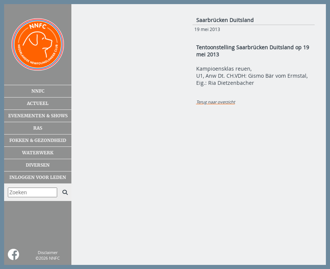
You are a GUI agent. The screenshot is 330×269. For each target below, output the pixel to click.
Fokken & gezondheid (37, 140)
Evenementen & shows (38, 116)
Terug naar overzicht (215, 102)
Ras (37, 128)
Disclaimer (48, 252)
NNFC (37, 91)
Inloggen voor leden (37, 177)
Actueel (38, 103)
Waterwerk (37, 153)
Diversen (38, 165)
